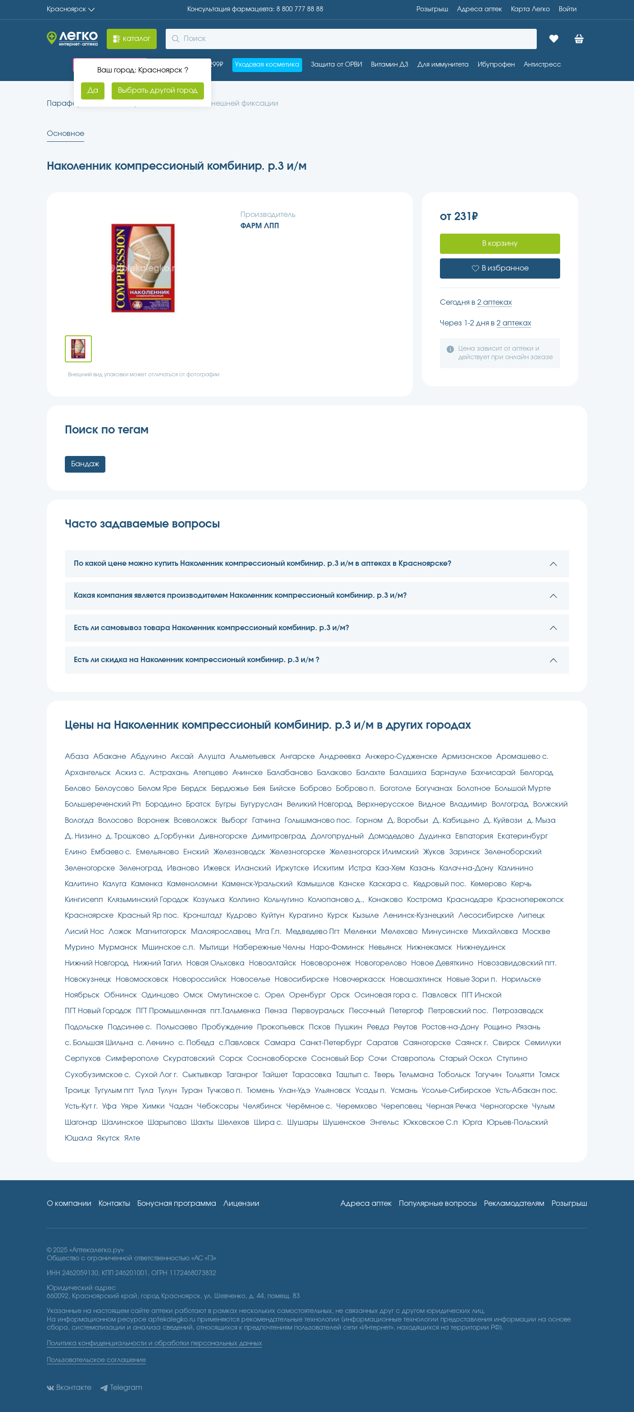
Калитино (81, 884)
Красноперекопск (530, 899)
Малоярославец (221, 931)
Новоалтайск (272, 963)
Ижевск (217, 868)
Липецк (531, 915)
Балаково (334, 772)
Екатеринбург (523, 836)
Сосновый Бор (337, 1058)
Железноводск (239, 852)
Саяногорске (427, 1043)
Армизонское (467, 756)
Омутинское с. (234, 995)
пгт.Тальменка (235, 1011)
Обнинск (120, 995)
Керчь (521, 884)
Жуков (434, 852)
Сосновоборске (277, 1058)
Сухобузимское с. (98, 1074)
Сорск (231, 1058)
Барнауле (448, 772)
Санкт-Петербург (331, 1043)
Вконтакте (69, 1388)
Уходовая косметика (267, 65)
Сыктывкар (202, 1074)
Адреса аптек (366, 1203)
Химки (153, 1106)
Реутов (405, 1027)
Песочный (367, 1011)
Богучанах (434, 788)
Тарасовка (311, 1074)
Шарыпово (167, 1122)
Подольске (84, 1027)
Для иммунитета (443, 65)
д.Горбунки (174, 836)
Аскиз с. (130, 772)
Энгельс (384, 1122)
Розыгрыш (432, 9)
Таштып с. (353, 1074)
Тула (146, 1090)
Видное (431, 804)
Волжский (550, 804)
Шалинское (122, 1122)
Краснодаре (470, 899)
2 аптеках (494, 302)
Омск (193, 995)
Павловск (439, 995)
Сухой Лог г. (156, 1074)
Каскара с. (389, 884)
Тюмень (260, 1090)
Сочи (377, 1058)
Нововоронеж (326, 963)
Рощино (498, 1027)
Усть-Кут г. (81, 1106)
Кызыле (366, 915)
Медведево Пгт (313, 931)
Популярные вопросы (438, 1203)
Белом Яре (157, 788)
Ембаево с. (111, 852)
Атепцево (210, 772)
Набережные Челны (269, 947)
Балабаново (289, 772)
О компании (69, 1203)
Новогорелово (381, 963)
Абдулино (148, 756)
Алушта (211, 756)
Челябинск (262, 1106)
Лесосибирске (485, 915)
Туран (192, 1090)
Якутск (108, 1138)
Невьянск (385, 947)
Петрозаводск (518, 1011)
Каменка (147, 884)
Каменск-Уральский (257, 884)
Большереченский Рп (103, 804)
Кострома (424, 899)
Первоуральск (318, 1011)
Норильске (521, 979)
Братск (198, 804)
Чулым (543, 1106)
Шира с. (268, 1122)
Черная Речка (451, 1106)
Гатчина (266, 820)
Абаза (77, 756)
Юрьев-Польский (517, 1122)
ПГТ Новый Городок (98, 1011)
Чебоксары (218, 1106)
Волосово (115, 820)
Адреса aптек (479, 9)
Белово (78, 788)
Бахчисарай (493, 772)
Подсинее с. (130, 1027)
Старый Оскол (465, 1058)
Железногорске (297, 852)
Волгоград (510, 804)
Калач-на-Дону (466, 868)
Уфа (109, 1106)
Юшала (78, 1138)
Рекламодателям (514, 1203)
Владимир (468, 804)
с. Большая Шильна (99, 1043)
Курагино (306, 915)
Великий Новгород (320, 804)
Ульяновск (333, 1090)
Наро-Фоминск (337, 947)
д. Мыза (541, 820)
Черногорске (504, 1106)
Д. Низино (83, 836)
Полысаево (176, 1027)
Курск (337, 915)
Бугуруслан (261, 804)
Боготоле (395, 788)
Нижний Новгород (97, 963)
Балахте (370, 772)
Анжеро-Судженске (401, 756)
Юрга (472, 1122)
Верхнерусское (385, 804)
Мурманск (118, 947)
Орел (275, 995)
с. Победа (196, 1043)
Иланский (253, 868)
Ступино (512, 1058)
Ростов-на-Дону (450, 1027)
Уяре (129, 1106)
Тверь (384, 1074)
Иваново (183, 868)
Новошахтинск (416, 979)
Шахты (202, 1122)
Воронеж (153, 820)
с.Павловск (239, 1043)
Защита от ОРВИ (336, 65)
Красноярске (89, 915)
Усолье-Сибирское (456, 1090)
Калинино (515, 868)
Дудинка (435, 836)
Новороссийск (199, 979)
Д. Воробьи (407, 820)
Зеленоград (141, 868)
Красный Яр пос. (148, 915)
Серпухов (83, 1058)
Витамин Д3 (389, 65)
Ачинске (247, 772)
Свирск (506, 1043)
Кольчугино (283, 899)
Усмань (404, 1090)
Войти (568, 9)
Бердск (194, 788)
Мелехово (399, 931)
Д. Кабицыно (456, 820)
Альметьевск (253, 756)
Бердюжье (230, 788)
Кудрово (241, 915)
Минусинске (445, 931)
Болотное (473, 788)
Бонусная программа (176, 1203)
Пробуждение (227, 1027)
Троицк (77, 1090)
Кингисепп (84, 899)
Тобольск (454, 1074)
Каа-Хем (390, 868)
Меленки (360, 931)
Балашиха (407, 772)
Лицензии (241, 1203)
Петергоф (406, 1011)
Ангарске (297, 756)
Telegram (121, 1388)
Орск (340, 995)
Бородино (163, 804)
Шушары (302, 1122)
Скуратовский (189, 1058)
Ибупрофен (496, 65)
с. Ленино (156, 1043)
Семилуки (543, 1043)
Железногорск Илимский (374, 852)
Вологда (79, 820)
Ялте (132, 1138)
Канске (352, 884)
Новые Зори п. (472, 979)
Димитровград (279, 836)
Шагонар (81, 1122)
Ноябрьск (82, 995)
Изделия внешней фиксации (226, 103)
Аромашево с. (522, 756)
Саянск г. (471, 1043)
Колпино (244, 899)
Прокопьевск (280, 1027)
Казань (422, 868)
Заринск (464, 852)
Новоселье (250, 979)
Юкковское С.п (430, 1122)
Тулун (167, 1090)
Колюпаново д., (336, 899)
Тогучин (488, 1074)
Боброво (315, 788)
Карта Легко (530, 9)
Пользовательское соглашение (96, 1360)
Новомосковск (142, 979)
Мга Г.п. (268, 931)
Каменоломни (192, 884)
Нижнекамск (429, 947)
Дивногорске (223, 836)
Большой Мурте (523, 788)
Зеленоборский (513, 852)
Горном (369, 820)
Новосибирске (302, 979)
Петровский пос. (458, 1011)
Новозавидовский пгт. (517, 963)
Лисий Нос (84, 931)
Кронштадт (202, 915)
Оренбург (307, 995)
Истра (360, 868)
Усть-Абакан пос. (526, 1090)
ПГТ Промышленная (171, 1011)
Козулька (209, 899)
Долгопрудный (337, 836)
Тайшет (275, 1074)
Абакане (109, 756)
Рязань (528, 1027)
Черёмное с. (309, 1106)
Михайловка (495, 931)
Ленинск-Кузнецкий (418, 915)
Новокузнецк (88, 979)
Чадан (181, 1106)
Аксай (182, 756)
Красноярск (71, 9)
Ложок (120, 931)
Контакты (114, 1203)
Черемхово (356, 1106)
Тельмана (416, 1074)
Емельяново (157, 852)
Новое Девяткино (442, 963)
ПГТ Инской (482, 995)
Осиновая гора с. (386, 995)
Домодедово (391, 836)
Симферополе (131, 1058)
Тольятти (520, 1074)
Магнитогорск (161, 931)
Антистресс (542, 65)
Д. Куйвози (503, 820)
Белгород (536, 772)
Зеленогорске (90, 868)
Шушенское (344, 1122)
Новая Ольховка (215, 963)
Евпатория (474, 836)
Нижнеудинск (481, 947)
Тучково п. (224, 1090)
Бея (259, 788)
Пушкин (348, 1027)
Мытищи (214, 947)
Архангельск (88, 772)
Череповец (401, 1106)
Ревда (378, 1027)
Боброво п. (356, 788)
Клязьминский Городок (148, 899)
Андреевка (340, 756)
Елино (75, 852)
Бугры (225, 804)
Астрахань (169, 772)
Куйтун (273, 915)
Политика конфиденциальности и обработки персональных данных (154, 1343)
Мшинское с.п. (168, 947)
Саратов (383, 1043)
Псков (320, 1027)
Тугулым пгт (114, 1090)
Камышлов (316, 884)
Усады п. (370, 1090)
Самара (279, 1043)
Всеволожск (195, 820)
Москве (536, 931)
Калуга (115, 884)
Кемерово (489, 884)
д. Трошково (127, 836)
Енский (196, 852)
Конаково (385, 899)
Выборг (235, 820)
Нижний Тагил (157, 963)
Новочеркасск (359, 979)
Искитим (328, 868)
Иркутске (292, 868)
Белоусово (114, 788)
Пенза (276, 1011)
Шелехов (233, 1122)
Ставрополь (413, 1058)
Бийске (282, 788)
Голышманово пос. (318, 820)
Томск (549, 1074)
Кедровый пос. (439, 884)
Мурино (79, 947)
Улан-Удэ (294, 1090)
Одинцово (160, 995)
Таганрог (242, 1074)
